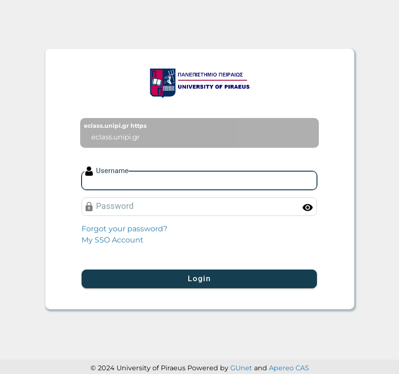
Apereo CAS (289, 368)
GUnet (241, 368)
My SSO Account (113, 239)
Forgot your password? (124, 228)
